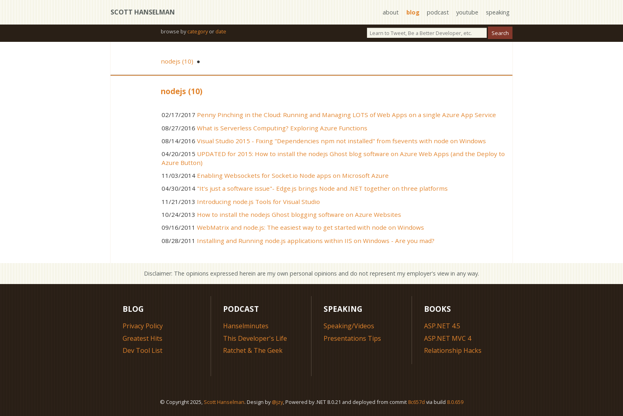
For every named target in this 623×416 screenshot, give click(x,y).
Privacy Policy (143, 325)
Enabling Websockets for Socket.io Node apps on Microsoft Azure (293, 175)
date (220, 31)
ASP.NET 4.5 (442, 325)
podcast (438, 12)
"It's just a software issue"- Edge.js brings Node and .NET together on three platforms (322, 188)
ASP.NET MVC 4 (447, 338)
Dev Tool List (142, 350)
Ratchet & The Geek (253, 350)
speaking (498, 12)
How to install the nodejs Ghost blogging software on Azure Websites (299, 214)
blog (413, 12)
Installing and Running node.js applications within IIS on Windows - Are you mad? (315, 241)
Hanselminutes (245, 325)
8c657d (416, 402)
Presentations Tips (352, 338)
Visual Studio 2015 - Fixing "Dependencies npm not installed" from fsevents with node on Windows (341, 141)
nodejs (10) (177, 61)
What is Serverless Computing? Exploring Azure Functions (282, 128)
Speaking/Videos (349, 325)
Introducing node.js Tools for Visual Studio (258, 202)
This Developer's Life (255, 338)
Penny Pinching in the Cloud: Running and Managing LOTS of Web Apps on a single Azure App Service (346, 115)
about (391, 12)
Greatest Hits (142, 338)
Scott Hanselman (143, 12)
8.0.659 (455, 402)
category (197, 31)
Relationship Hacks (453, 350)
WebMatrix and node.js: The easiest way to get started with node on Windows (310, 227)
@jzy (277, 402)
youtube (467, 12)
